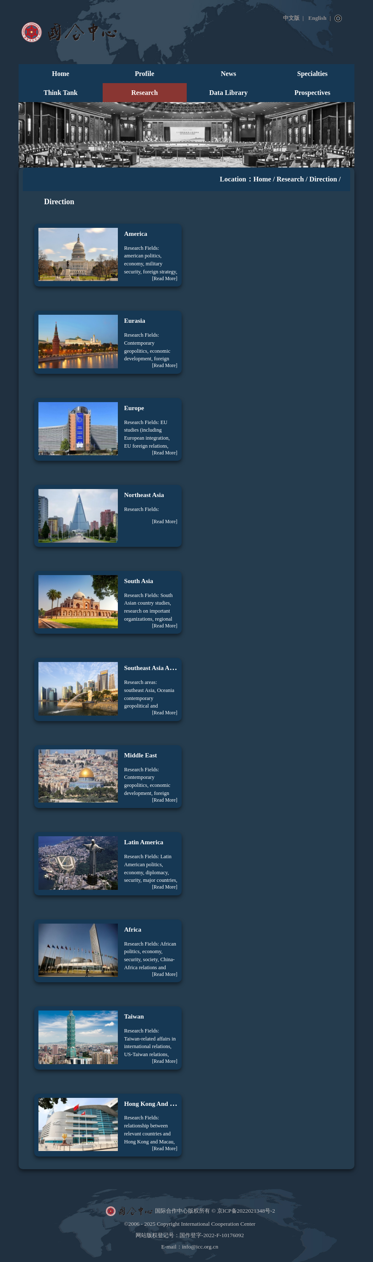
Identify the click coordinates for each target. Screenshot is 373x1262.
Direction (323, 179)
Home (60, 73)
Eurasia (134, 320)
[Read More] (164, 278)
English (317, 18)
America (135, 233)
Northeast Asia (144, 495)
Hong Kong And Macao (156, 1103)
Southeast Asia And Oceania (162, 668)
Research (144, 92)
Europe (134, 408)
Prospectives (312, 92)
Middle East (140, 755)
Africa (133, 929)
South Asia (138, 581)
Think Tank (60, 92)
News (228, 73)
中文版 (291, 18)
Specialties (312, 73)
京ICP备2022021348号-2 (246, 1210)
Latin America (143, 842)
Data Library (228, 92)
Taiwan (134, 1016)
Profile (144, 73)
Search (338, 18)
